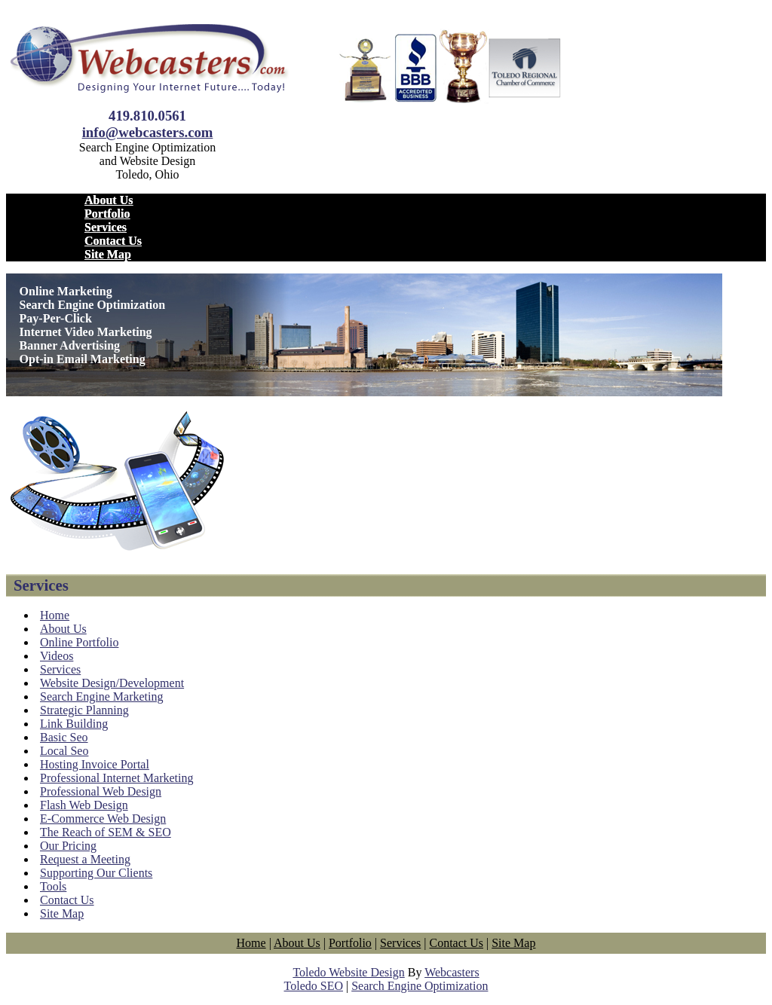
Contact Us (113, 240)
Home (54, 615)
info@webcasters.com (147, 132)
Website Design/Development (112, 683)
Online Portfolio (79, 642)
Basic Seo (64, 737)
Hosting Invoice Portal (94, 764)
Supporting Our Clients (96, 872)
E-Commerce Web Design (103, 818)
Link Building (74, 723)
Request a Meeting (85, 859)
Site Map (107, 254)
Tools (53, 886)
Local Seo (64, 750)
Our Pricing (68, 845)
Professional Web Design (100, 791)
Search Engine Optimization (419, 985)
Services (105, 227)
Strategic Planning (84, 710)
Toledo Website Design (348, 972)
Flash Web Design (84, 805)
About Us (108, 200)
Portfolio (107, 213)
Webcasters (451, 972)
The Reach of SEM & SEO (105, 832)
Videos (56, 655)
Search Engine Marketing (102, 696)
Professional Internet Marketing (117, 777)
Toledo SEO (313, 985)
